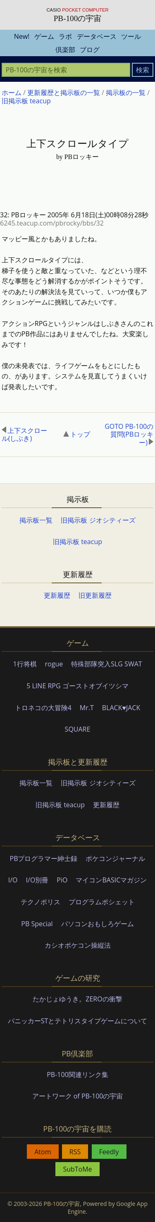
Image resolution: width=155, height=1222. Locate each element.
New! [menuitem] (22, 36)
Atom (42, 1151)
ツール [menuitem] (131, 36)
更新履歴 (57, 595)
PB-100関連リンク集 (77, 1074)
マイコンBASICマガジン (111, 879)
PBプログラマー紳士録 (44, 858)
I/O (13, 879)
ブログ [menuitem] (90, 49)
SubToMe (77, 1169)
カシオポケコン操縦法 (78, 945)
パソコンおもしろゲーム (97, 923)
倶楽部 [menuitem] (65, 49)
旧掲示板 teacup (77, 541)
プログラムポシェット (102, 901)
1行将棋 (24, 663)
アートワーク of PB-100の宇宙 (77, 1096)
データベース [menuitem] (97, 36)
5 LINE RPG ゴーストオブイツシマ (77, 685)
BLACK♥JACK (121, 707)
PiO (62, 879)
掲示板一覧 (35, 520)
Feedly (109, 1151)
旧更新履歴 (95, 595)
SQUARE (78, 729)
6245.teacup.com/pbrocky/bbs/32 (52, 223)
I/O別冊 (37, 879)
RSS (75, 1151)
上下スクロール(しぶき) (24, 434)
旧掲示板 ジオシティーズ (98, 520)
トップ (76, 434)
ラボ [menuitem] (65, 36)
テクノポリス (40, 901)
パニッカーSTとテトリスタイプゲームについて (78, 1020)
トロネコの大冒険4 (43, 707)
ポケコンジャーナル (115, 858)
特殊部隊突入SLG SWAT (106, 663)
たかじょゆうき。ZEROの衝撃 (77, 998)
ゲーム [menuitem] (44, 36)
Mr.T (87, 707)
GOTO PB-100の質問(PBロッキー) (129, 434)
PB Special (36, 923)
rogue (54, 663)
